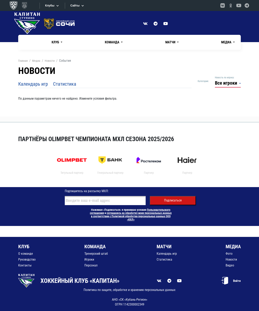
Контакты (25, 265)
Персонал (91, 265)
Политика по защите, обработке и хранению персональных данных (129, 290)
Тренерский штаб (96, 254)
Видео (230, 265)
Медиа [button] (226, 42)
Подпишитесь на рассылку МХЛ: (87, 191)
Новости (231, 259)
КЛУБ (23, 246)
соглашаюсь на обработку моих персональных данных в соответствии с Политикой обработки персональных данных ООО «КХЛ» (131, 216)
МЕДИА (233, 246)
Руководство (27, 259)
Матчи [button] (170, 42)
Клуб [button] (56, 42)
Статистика (64, 84)
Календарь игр (33, 84)
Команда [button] (112, 42)
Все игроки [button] (226, 83)
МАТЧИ (164, 246)
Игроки (89, 259)
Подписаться (173, 200)
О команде (25, 254)
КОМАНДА (95, 246)
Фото (229, 254)
